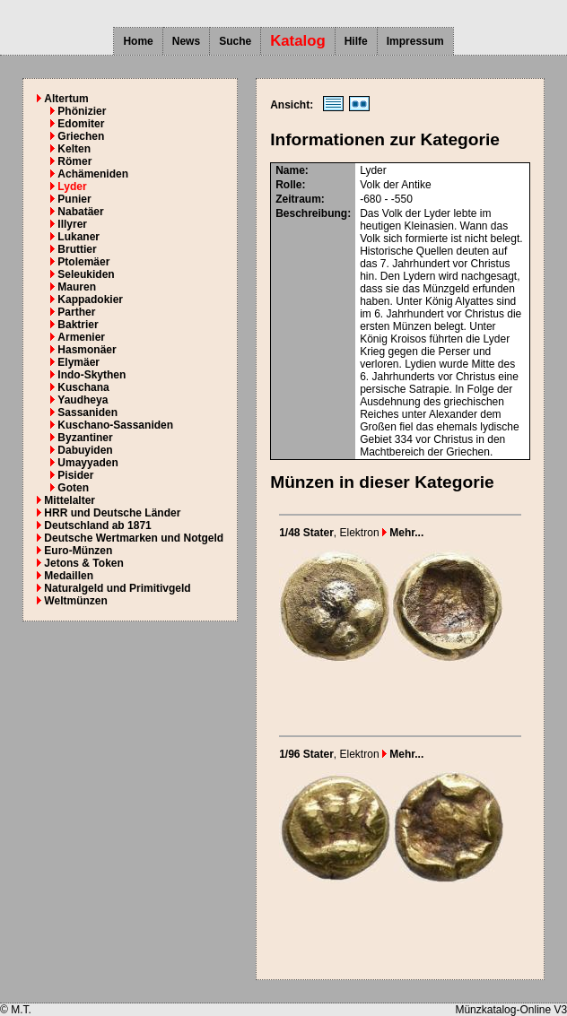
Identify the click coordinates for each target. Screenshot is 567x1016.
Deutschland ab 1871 (97, 525)
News (186, 41)
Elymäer (78, 362)
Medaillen (68, 575)
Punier (74, 199)
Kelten (74, 149)
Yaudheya (82, 400)
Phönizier (81, 111)
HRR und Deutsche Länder (112, 513)
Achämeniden (92, 174)
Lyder (71, 186)
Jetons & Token (83, 563)
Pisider (75, 475)
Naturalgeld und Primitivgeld (117, 588)
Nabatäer (80, 211)
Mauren (76, 287)
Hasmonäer (86, 349)
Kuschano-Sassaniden (115, 425)
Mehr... (402, 532)
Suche (235, 41)
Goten (73, 488)
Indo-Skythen (91, 375)
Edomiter (80, 123)
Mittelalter (69, 500)
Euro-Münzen (78, 550)
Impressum (415, 41)
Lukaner (78, 236)
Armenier (81, 337)
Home (138, 41)
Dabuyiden (84, 450)
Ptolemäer (83, 262)
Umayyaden (87, 462)
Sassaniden (87, 412)
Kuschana (83, 387)
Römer (74, 161)
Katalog (298, 40)
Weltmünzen (75, 601)
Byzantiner (84, 437)
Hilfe (356, 41)
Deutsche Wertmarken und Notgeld (133, 538)
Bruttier (76, 249)
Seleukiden (85, 274)
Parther (76, 312)
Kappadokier (90, 299)
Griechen (80, 136)
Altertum (66, 98)
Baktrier (77, 324)
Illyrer (72, 224)
